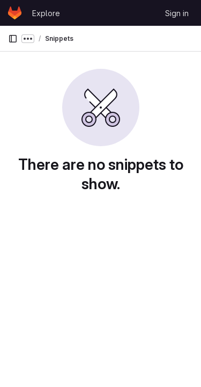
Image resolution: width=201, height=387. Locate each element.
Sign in (177, 13)
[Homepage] (15, 13)
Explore (46, 13)
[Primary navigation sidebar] (12, 38)
